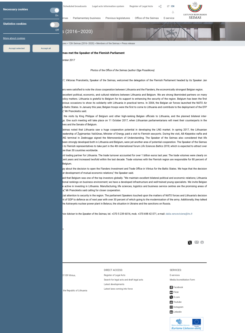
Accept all (46, 48)
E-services (175, 275)
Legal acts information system (108, 6)
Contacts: (44, 270)
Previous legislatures (117, 18)
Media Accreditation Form (182, 279)
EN (172, 6)
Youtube (177, 302)
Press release (128, 43)
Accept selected (17, 48)
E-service (169, 18)
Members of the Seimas (108, 43)
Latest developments (114, 284)
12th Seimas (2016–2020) (81, 43)
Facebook (178, 287)
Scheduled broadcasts (73, 6)
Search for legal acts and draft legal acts (123, 279)
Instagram (178, 307)
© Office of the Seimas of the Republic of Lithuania (62, 290)
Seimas (63, 18)
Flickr (176, 292)
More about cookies (14, 38)
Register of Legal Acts (141, 6)
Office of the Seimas (147, 18)
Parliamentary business (87, 18)
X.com (176, 297)
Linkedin (177, 312)
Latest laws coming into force (118, 289)
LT (168, 6)
